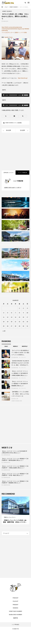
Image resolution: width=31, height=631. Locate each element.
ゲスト (15, 122)
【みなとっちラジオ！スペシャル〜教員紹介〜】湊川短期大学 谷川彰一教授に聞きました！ (15, 474)
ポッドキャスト (22, 357)
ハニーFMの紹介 (15, 624)
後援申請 (15, 618)
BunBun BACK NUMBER (15, 614)
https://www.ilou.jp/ (22, 78)
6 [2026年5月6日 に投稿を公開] (11, 312)
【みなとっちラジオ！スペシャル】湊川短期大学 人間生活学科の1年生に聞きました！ (15, 451)
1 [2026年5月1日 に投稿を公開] (19, 308)
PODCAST (15, 598)
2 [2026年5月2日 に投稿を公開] (23, 308)
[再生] (4, 95)
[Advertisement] (15, 152)
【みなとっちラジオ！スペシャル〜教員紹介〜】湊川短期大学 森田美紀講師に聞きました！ (15, 459)
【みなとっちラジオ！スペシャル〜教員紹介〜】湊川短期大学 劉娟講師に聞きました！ (15, 482)
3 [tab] (17, 513)
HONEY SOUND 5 (9, 122)
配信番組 (20, 122)
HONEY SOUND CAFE (17, 400)
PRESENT (15, 604)
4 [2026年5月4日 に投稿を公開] (3, 312)
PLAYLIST (15, 601)
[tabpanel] (15, 510)
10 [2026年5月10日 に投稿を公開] (27, 312)
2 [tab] (15, 513)
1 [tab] (14, 513)
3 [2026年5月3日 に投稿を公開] (27, 308)
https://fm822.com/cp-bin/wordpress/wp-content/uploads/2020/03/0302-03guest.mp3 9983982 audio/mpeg (15, 29)
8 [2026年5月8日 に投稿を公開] (19, 312)
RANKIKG (15, 608)
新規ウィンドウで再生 (21, 32)
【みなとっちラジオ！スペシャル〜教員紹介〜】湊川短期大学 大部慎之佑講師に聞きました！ (15, 466)
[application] (15, 95)
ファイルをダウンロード (8, 32)
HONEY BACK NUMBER (15, 611)
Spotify (6, 37)
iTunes (11, 37)
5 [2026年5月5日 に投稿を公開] (7, 312)
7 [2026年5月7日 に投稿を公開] (15, 312)
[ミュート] (22, 95)
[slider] (13, 95)
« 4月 (3, 331)
